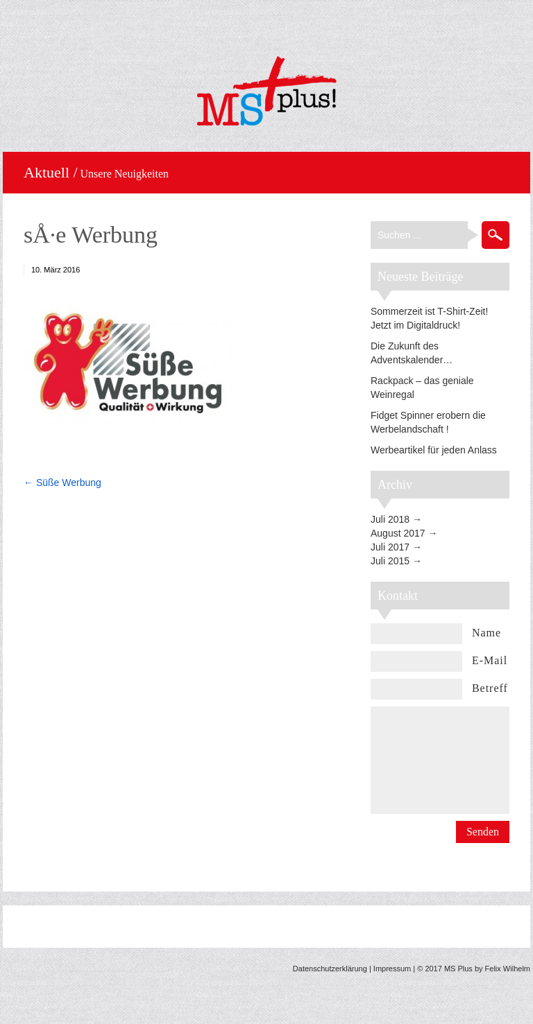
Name (486, 633)
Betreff (490, 688)
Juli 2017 (390, 547)
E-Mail (489, 660)
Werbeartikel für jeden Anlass (434, 449)
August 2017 (398, 533)
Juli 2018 (390, 519)
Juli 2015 (390, 560)
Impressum (392, 968)
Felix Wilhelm (507, 968)
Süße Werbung (68, 482)
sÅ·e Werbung (91, 235)
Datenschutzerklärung (330, 968)
